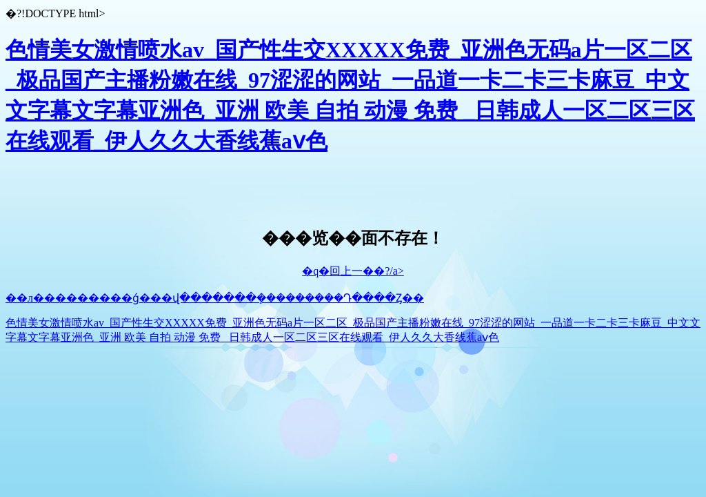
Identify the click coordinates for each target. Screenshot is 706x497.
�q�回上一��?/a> (353, 271)
